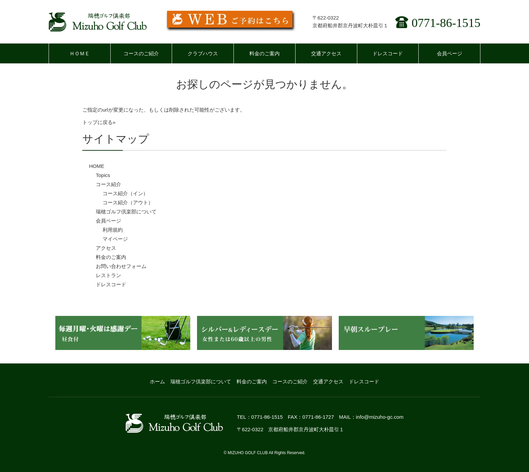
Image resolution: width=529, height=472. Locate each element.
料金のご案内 (264, 53)
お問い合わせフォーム (121, 266)
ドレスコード (387, 53)
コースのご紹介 (141, 53)
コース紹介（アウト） (128, 202)
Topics (103, 175)
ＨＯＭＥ (79, 53)
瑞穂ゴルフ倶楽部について (126, 211)
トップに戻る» (98, 122)
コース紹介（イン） (125, 193)
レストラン (108, 275)
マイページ (115, 239)
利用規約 (113, 230)
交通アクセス (326, 53)
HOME (96, 166)
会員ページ (449, 53)
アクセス (106, 248)
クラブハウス (203, 53)
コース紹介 (108, 184)
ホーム (157, 381)
